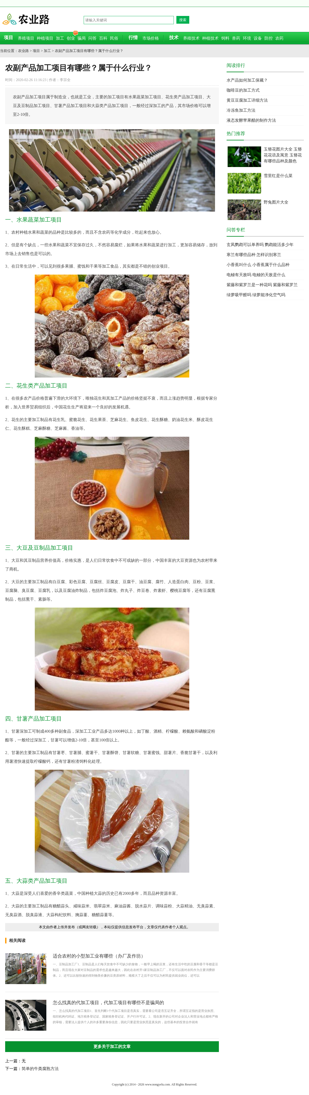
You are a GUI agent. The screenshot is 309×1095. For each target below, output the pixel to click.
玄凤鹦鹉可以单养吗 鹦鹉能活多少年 (260, 244)
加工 (60, 38)
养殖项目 (26, 38)
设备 (258, 38)
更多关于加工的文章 (112, 1046)
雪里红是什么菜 (278, 175)
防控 (268, 38)
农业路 (42, 19)
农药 (279, 38)
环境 (247, 38)
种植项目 (45, 38)
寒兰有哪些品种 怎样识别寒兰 (254, 254)
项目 (36, 51)
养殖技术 (191, 38)
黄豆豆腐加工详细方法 (247, 100)
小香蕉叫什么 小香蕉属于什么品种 (258, 264)
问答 (92, 38)
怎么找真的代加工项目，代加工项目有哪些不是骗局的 (108, 1002)
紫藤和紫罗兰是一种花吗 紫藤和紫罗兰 (262, 285)
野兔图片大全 (276, 202)
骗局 (82, 38)
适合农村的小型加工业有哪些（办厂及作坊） (99, 956)
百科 (103, 38)
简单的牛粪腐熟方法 (40, 1068)
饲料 (225, 38)
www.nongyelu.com (157, 1084)
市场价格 (150, 38)
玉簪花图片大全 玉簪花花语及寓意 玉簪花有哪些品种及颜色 (283, 155)
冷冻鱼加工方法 (241, 110)
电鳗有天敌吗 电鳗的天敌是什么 (256, 275)
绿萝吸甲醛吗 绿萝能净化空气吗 (256, 295)
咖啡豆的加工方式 (243, 90)
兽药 (236, 38)
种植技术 (210, 38)
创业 (71, 38)
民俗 (114, 38)
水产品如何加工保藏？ (247, 80)
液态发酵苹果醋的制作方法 (251, 120)
